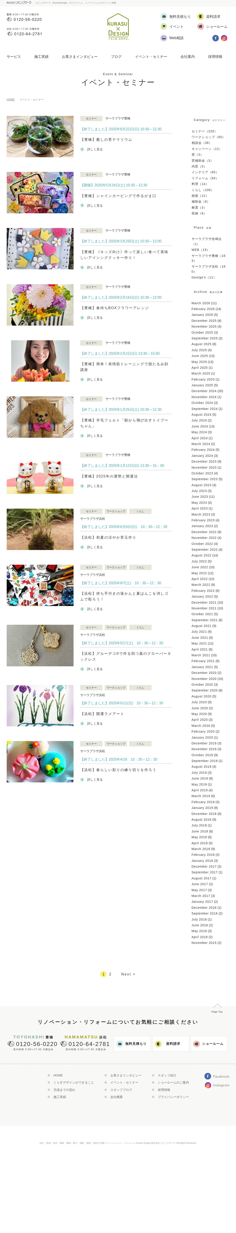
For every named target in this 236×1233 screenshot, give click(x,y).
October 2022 (202, 544)
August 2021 (202, 626)
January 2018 (202, 860)
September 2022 (205, 549)
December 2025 (204, 320)
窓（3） (198, 154)
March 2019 (201, 796)
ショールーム (208, 1044)
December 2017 (204, 866)
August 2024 (202, 414)
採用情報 (215, 56)
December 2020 (204, 673)
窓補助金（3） (203, 160)
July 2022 (199, 561)
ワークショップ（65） (209, 137)
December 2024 (204, 391)
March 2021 (201, 655)
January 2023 (202, 526)
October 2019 (202, 755)
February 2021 (203, 661)
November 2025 (204, 326)
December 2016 (204, 907)
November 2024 (204, 397)
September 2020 (205, 690)
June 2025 (200, 356)
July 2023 (199, 491)
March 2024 (201, 444)
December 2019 (204, 743)
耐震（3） (199, 207)
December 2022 (204, 532)
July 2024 (199, 420)
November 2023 (204, 467)
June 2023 (200, 496)
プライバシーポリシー (173, 1097)
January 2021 (202, 667)
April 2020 (200, 719)
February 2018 (203, 854)
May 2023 (199, 502)
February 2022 (203, 590)
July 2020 (199, 702)
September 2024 (205, 409)
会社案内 (188, 56)
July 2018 (199, 825)
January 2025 (202, 385)
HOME (11, 99)
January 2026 (202, 314)
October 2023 (202, 473)
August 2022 (202, 555)
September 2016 (205, 913)
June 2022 (200, 567)
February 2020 (203, 731)
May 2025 (199, 362)
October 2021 (202, 614)
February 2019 (203, 802)
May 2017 (199, 890)
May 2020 (199, 714)
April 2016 (200, 937)
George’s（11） (204, 277)
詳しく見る (91, 149)
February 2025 (203, 379)
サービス (14, 56)
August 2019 (202, 766)
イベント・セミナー (151, 56)
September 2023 (205, 479)
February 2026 (203, 309)
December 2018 (204, 814)
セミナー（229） (205, 131)
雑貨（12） (200, 195)
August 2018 (202, 819)
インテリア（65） (205, 172)
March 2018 (201, 849)
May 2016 (199, 931)
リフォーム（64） (205, 178)
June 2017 (200, 884)
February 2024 (203, 449)
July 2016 (199, 919)
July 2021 (199, 631)
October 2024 (202, 403)
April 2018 (200, 843)
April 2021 (200, 649)
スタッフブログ (121, 1090)
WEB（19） (201, 250)
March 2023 (201, 514)
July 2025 (199, 350)
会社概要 (116, 1097)
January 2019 (202, 808)
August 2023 (202, 485)
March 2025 (201, 373)
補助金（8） (201, 201)
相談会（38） (202, 143)
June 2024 (200, 426)
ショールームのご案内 (173, 1082)
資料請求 (167, 1044)
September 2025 (205, 338)
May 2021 (199, 643)
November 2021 (204, 608)
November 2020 (204, 679)
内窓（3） (199, 166)
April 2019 (200, 790)
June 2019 (200, 778)
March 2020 (201, 725)
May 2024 (199, 432)
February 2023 (203, 520)
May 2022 (199, 573)
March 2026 (201, 303)
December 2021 (204, 602)
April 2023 (200, 508)
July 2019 (199, 772)
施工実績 (41, 56)
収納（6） (199, 213)
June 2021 (200, 637)
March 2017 (201, 896)
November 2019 (204, 749)
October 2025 (202, 332)
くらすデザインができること (73, 1082)
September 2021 (205, 620)
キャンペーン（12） (207, 149)
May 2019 (199, 784)
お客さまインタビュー (80, 56)
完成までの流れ (64, 1090)
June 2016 (200, 925)
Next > (128, 974)
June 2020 (200, 708)
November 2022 (204, 538)
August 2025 (202, 344)
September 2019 (205, 761)
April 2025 (200, 367)
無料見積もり (131, 1044)
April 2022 (200, 579)
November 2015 (204, 943)
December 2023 (204, 461)
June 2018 (200, 831)
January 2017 (202, 901)
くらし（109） (203, 190)
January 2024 (202, 455)
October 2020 (202, 684)
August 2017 (202, 878)
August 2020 (202, 696)
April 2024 (200, 438)
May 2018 (199, 837)
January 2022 (202, 596)
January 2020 (202, 737)
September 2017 (205, 872)
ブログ (116, 56)
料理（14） (200, 184)
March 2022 (201, 584)
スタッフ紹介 (167, 1075)
